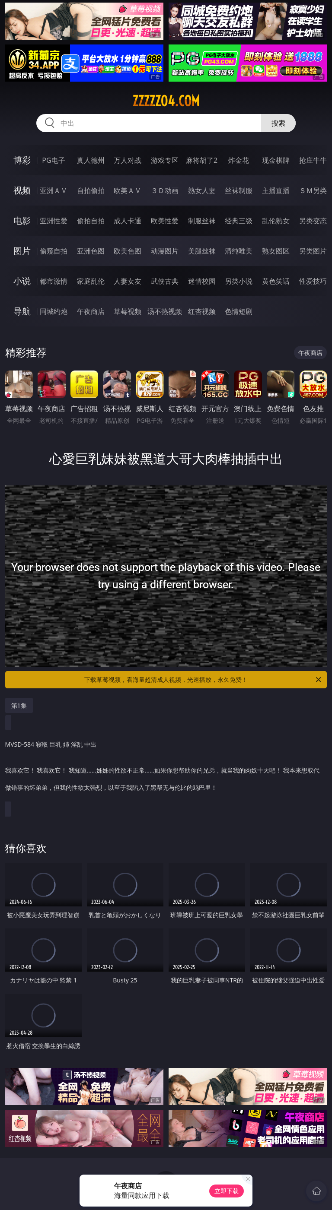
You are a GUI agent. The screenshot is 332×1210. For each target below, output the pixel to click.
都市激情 (53, 281)
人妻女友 (127, 281)
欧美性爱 (165, 220)
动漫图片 (165, 251)
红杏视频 (202, 311)
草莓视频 (127, 311)
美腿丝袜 (202, 251)
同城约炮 (53, 311)
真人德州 (91, 160)
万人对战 (127, 160)
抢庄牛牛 (313, 160)
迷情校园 (202, 281)
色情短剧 (238, 311)
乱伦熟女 (276, 220)
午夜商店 (91, 311)
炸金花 (238, 160)
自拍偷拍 (91, 190)
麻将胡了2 (201, 160)
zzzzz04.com (166, 101)
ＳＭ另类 (313, 190)
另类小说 (238, 281)
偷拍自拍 (91, 220)
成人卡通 (127, 220)
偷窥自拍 (53, 251)
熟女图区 (276, 251)
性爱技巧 (313, 281)
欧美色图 (127, 251)
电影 (22, 220)
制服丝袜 (202, 220)
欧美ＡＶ (127, 190)
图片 (22, 251)
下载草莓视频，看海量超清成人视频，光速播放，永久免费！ (203, 680)
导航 (22, 311)
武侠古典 (165, 281)
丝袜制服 (238, 190)
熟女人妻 (202, 190)
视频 (22, 190)
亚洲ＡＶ (53, 190)
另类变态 (313, 220)
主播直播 (276, 190)
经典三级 (238, 220)
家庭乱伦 (91, 281)
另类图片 (313, 251)
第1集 (19, 705)
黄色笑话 (276, 281)
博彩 (22, 160)
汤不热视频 (164, 311)
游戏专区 (165, 160)
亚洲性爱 (53, 220)
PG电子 (53, 160)
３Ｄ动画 (165, 190)
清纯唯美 (238, 251)
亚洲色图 (91, 251)
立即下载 (226, 1191)
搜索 (278, 123)
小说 (22, 281)
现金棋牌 (276, 160)
